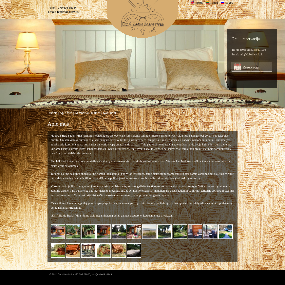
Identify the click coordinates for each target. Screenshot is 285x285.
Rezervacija (251, 67)
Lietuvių (212, 3)
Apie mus (66, 113)
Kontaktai (109, 113)
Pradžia (52, 113)
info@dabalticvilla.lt (68, 11)
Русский (227, 3)
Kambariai (82, 113)
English (197, 3)
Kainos (96, 113)
